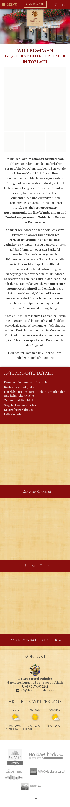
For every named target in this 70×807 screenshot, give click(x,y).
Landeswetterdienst (20, 729)
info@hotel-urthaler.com (35, 690)
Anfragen (35, 4)
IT (56, 4)
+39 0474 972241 (35, 686)
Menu (9, 4)
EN (63, 4)
